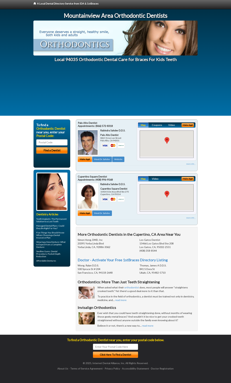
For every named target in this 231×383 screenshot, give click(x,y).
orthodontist (131, 287)
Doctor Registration (162, 368)
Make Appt (85, 159)
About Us (62, 368)
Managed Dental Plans (47, 225)
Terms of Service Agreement (86, 368)
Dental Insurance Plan (48, 236)
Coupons (157, 125)
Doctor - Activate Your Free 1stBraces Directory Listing (123, 260)
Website (118, 159)
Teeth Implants (43, 219)
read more (121, 300)
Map (143, 125)
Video (171, 125)
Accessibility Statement (135, 368)
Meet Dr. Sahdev (102, 159)
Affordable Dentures (46, 260)
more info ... (191, 164)
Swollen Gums (43, 251)
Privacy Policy (112, 368)
